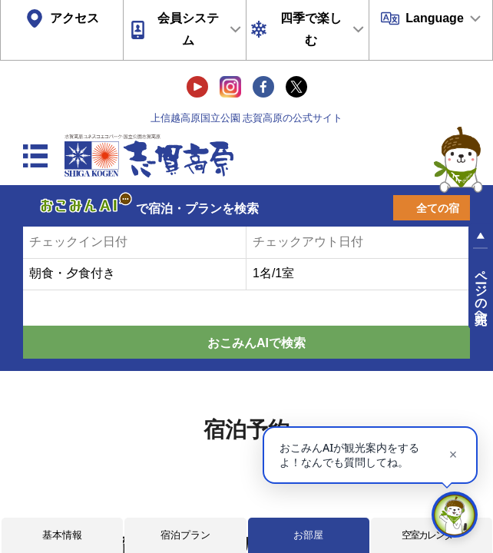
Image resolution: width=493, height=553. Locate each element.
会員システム (188, 29)
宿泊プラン (185, 535)
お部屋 (308, 535)
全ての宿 (437, 208)
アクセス (74, 18)
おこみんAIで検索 (256, 342)
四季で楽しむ (311, 29)
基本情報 (62, 535)
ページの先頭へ (481, 290)
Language (434, 18)
